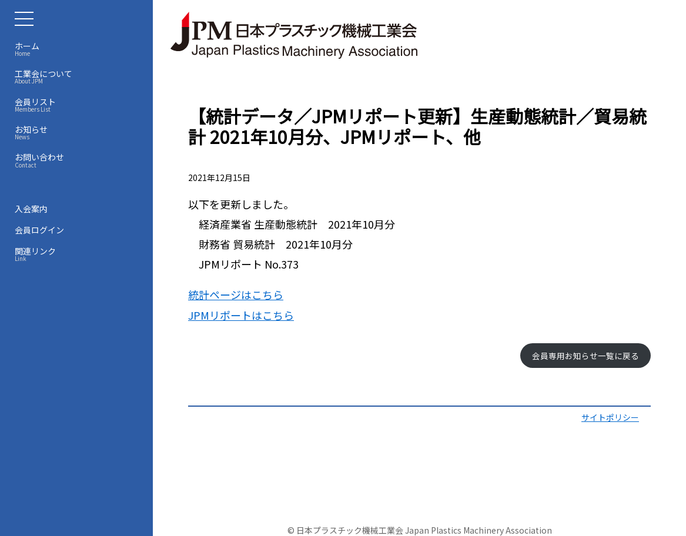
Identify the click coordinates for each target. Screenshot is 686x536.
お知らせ (79, 132)
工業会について (79, 76)
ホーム (79, 49)
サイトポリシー (610, 417)
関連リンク (79, 254)
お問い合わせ (79, 160)
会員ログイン (39, 230)
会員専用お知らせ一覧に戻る (585, 355)
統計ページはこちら (235, 294)
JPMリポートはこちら (241, 315)
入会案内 (31, 209)
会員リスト (79, 104)
